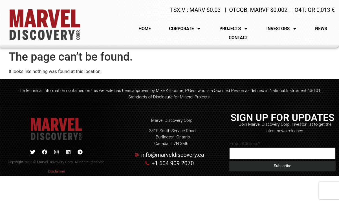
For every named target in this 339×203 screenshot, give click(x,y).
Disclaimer (56, 171)
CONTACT (238, 37)
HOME (144, 28)
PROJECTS (233, 28)
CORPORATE (185, 28)
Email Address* (244, 144)
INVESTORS (282, 28)
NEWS (321, 28)
